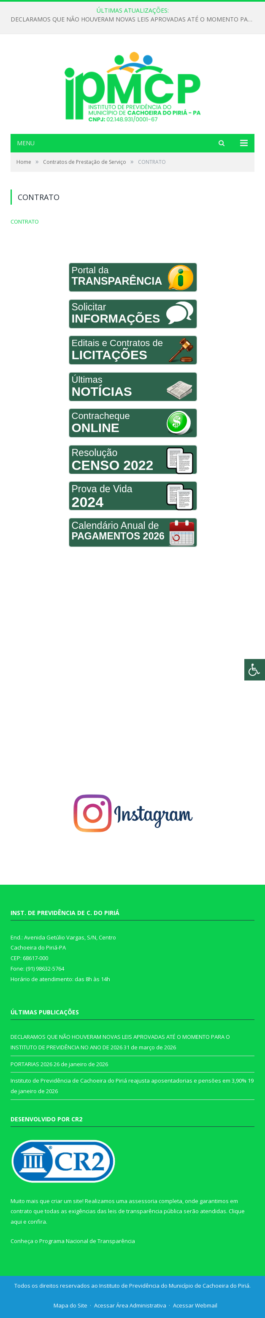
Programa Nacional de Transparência (87, 1241)
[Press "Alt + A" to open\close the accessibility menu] (254, 669)
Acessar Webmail (195, 1305)
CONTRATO (25, 221)
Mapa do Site (70, 1305)
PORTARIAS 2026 (31, 1064)
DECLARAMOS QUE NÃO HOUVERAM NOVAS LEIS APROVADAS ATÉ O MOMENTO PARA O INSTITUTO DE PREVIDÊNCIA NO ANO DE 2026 (135, 19)
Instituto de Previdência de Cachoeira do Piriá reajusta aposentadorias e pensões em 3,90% (128, 1080)
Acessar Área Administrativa (130, 1305)
